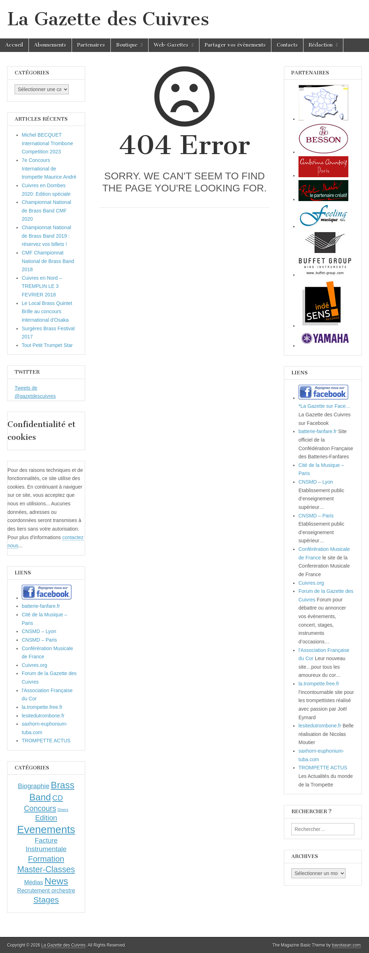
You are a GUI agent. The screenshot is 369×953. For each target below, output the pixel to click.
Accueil (14, 45)
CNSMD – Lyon (39, 631)
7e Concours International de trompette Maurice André (49, 168)
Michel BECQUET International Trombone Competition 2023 (47, 143)
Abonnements (50, 45)
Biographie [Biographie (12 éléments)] (34, 786)
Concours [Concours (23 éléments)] (40, 808)
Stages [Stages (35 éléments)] (46, 899)
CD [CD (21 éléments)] (57, 798)
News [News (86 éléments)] (56, 881)
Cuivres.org (34, 665)
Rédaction (321, 45)
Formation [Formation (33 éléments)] (46, 858)
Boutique (126, 45)
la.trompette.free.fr (42, 707)
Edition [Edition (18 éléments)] (46, 818)
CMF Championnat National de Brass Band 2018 (48, 261)
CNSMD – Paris (39, 640)
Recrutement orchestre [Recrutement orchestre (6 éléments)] (46, 891)
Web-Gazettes (171, 45)
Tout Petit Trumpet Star (47, 345)
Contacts (287, 45)
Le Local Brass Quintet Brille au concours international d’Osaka (47, 311)
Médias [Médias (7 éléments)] (33, 882)
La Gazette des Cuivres (108, 19)
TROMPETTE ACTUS (46, 740)
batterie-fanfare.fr (41, 606)
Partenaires (91, 45)
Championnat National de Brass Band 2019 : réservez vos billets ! (46, 236)
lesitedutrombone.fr (43, 715)
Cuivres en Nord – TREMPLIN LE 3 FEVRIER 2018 (42, 286)
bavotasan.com (346, 945)
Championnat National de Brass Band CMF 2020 (46, 210)
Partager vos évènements (235, 45)
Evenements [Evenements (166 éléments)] (46, 829)
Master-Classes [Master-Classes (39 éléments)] (46, 869)
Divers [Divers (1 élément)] (63, 809)
